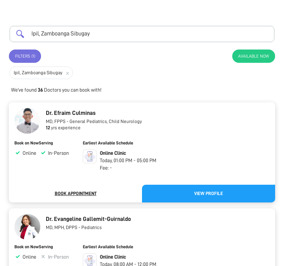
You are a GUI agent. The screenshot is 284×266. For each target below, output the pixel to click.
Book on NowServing (33, 143)
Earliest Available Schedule (108, 143)
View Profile (208, 193)
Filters (25, 56)
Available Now (253, 56)
